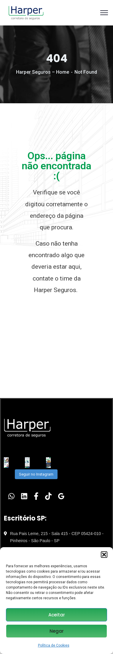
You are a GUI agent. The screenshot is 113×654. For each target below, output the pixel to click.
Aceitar (56, 615)
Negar (57, 631)
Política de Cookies (53, 645)
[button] (104, 555)
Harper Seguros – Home (42, 72)
